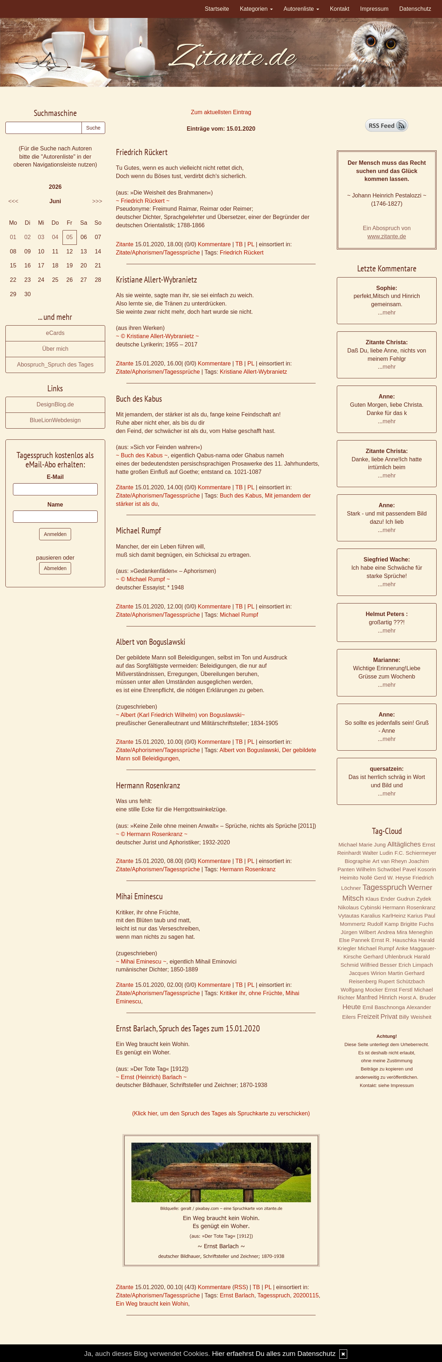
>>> (97, 201)
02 (27, 237)
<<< (13, 201)
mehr (389, 312)
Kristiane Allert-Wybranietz (253, 372)
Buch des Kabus (241, 496)
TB (238, 244)
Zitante (125, 244)
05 (69, 237)
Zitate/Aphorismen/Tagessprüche (158, 252)
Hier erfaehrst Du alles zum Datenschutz (273, 1353)
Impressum (374, 9)
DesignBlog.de (55, 404)
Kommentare (214, 244)
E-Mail (55, 477)
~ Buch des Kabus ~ (142, 455)
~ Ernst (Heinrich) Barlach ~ (151, 1077)
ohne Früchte (265, 993)
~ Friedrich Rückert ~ (142, 201)
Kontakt (339, 9)
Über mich (55, 349)
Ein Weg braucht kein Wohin (152, 1304)
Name (55, 505)
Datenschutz (415, 9)
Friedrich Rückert (242, 252)
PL (250, 244)
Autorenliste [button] (301, 9)
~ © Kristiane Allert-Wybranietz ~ (157, 336)
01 (13, 237)
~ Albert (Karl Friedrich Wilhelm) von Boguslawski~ (180, 715)
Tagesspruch (273, 1295)
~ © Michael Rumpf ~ (143, 579)
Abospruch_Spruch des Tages (55, 365)
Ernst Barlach (237, 1295)
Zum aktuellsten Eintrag (221, 112)
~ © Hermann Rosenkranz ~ (151, 834)
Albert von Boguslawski (249, 750)
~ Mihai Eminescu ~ (141, 961)
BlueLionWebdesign (55, 420)
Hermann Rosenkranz (248, 869)
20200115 (305, 1295)
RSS (240, 1287)
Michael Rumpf (239, 615)
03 (41, 237)
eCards (55, 333)
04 (55, 237)
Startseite (217, 9)
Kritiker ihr (232, 993)
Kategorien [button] (256, 9)
